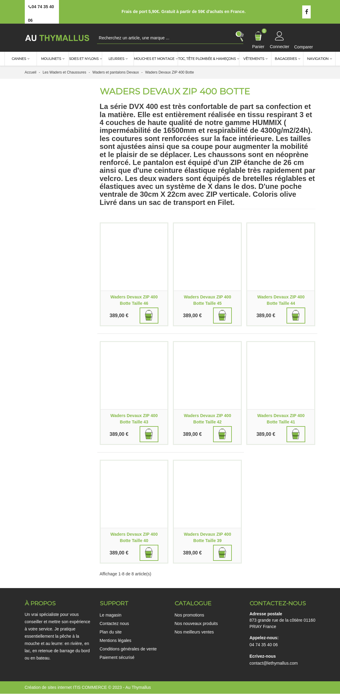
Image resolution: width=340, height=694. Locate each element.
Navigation (318, 59)
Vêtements (253, 59)
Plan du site (111, 632)
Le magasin (110, 615)
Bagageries (286, 59)
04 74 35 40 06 (264, 644)
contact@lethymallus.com (274, 663)
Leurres (116, 59)
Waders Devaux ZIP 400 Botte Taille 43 (133, 418)
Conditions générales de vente (128, 648)
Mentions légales (115, 640)
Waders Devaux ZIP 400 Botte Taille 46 (133, 300)
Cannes (19, 59)
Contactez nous (114, 623)
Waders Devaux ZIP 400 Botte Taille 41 (280, 418)
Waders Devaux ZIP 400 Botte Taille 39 (207, 537)
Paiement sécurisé (117, 657)
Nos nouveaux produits (196, 623)
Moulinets (51, 59)
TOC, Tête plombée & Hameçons (207, 59)
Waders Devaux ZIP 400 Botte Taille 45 (207, 300)
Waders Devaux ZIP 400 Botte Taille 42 (207, 418)
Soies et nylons (84, 59)
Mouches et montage (154, 59)
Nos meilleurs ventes (194, 632)
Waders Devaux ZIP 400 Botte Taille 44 (280, 300)
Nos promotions (189, 615)
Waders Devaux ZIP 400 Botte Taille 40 (133, 537)
